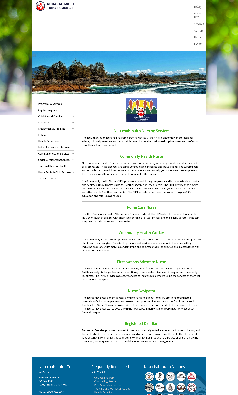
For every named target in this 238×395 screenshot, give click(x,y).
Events (184, 6)
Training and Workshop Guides (112, 351)
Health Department (49, 104)
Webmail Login (167, 388)
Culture (158, 6)
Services (143, 6)
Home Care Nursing (105, 358)
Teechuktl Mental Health (52, 128)
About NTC (126, 6)
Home (110, 6)
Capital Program (47, 72)
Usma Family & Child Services (54, 135)
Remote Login (149, 388)
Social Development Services (54, 122)
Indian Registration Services (54, 110)
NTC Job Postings (104, 366)
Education (43, 85)
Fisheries (43, 97)
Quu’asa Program (104, 340)
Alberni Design (130, 388)
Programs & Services (50, 66)
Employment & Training (51, 91)
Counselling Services (106, 344)
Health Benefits (103, 355)
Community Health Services (53, 116)
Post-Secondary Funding (108, 347)
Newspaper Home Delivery (109, 362)
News (171, 6)
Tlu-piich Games (47, 141)
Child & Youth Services (50, 79)
